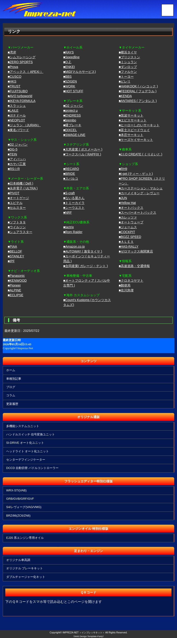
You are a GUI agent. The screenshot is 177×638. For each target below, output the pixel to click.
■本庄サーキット (131, 135)
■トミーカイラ (73, 203)
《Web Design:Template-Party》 (89, 636)
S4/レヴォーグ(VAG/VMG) (24, 507)
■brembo (69, 120)
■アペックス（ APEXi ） (26, 72)
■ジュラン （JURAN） (24, 125)
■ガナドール (17, 115)
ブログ (10, 387)
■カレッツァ (128, 217)
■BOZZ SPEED (130, 237)
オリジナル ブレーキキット (24, 568)
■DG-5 (13, 149)
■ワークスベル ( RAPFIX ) (82, 154)
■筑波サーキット (131, 115)
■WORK (69, 86)
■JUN (123, 198)
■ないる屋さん (73, 198)
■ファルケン (128, 72)
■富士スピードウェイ (134, 130)
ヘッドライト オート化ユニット (27, 451)
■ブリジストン (129, 57)
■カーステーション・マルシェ (140, 188)
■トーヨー (126, 76)
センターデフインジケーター (25, 459)
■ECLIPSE (16, 295)
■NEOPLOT (16, 120)
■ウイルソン (17, 227)
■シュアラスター (20, 232)
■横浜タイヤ (128, 52)
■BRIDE (69, 174)
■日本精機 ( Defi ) (20, 183)
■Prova (13, 67)
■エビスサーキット (132, 120)
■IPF (11, 261)
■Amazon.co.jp (74, 246)
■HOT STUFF (73, 91)
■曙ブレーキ (72, 125)
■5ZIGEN (70, 81)
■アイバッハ (17, 159)
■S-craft (69, 193)
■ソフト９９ (17, 222)
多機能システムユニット (22, 426)
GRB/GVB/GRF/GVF (20, 498)
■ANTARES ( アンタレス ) (138, 101)
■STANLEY (16, 256)
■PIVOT (13, 193)
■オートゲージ (18, 198)
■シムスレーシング (21, 57)
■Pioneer (14, 285)
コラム (10, 395)
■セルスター (17, 208)
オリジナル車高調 (18, 560)
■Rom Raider (72, 232)
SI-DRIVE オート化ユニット (25, 442)
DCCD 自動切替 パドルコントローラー (32, 468)
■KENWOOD (17, 280)
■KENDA (125, 96)
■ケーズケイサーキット (136, 140)
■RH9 (123, 169)
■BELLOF (15, 251)
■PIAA (12, 246)
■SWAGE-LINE (74, 135)
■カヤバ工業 (17, 164)
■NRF (67, 212)
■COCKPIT (127, 232)
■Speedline (71, 57)
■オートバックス (131, 208)
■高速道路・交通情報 (134, 266)
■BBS (67, 76)
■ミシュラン (128, 62)
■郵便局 (124, 285)
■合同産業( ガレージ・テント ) (85, 266)
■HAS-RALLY (128, 246)
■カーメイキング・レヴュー (139, 193)
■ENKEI (69, 67)
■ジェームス (128, 227)
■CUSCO (14, 76)
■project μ (70, 110)
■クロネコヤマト (131, 280)
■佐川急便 (126, 290)
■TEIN (12, 154)
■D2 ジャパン (18, 144)
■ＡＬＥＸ (126, 241)
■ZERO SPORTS (20, 62)
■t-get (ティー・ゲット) (136, 174)
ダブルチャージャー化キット (25, 577)
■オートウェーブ (131, 222)
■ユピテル (15, 203)
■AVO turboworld (20, 96)
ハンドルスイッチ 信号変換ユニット (30, 434)
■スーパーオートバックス (137, 212)
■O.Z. (67, 62)
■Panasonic (16, 275)
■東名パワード (18, 130)
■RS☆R (14, 169)
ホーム (10, 370)
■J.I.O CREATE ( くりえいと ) (140, 154)
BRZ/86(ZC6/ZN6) (18, 515)
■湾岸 (12, 52)
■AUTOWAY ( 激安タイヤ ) (82, 251)
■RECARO (71, 169)
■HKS (12, 81)
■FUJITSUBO (18, 91)
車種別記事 (13, 378)
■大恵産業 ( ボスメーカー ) (82, 149)
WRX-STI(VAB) (16, 490)
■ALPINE (14, 290)
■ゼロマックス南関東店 (136, 251)
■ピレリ (124, 81)
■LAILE (13, 110)
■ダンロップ (128, 67)
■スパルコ (70, 178)
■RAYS (68, 52)
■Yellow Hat (127, 203)
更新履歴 (12, 404)
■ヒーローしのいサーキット (139, 125)
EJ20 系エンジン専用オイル (25, 537)
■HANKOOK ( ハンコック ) (138, 86)
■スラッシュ (17, 106)
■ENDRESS (72, 115)
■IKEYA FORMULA (21, 101)
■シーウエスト (73, 208)
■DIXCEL (70, 130)
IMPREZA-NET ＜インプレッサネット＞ (83, 632)
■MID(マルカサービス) (79, 72)
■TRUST (14, 86)
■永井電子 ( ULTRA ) (23, 188)
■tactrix (68, 227)
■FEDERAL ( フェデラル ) (137, 91)
